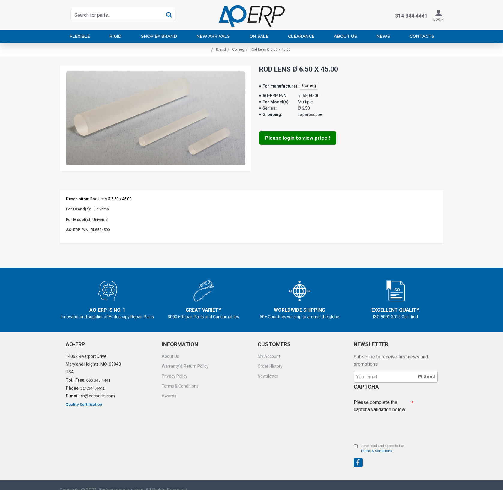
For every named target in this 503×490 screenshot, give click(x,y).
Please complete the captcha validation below (379, 405)
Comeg (238, 49)
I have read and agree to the (379, 448)
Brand (221, 49)
